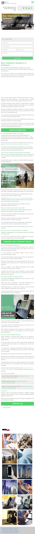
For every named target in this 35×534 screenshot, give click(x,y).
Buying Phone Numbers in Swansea (10, 528)
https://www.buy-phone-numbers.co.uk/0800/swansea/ (18, 198)
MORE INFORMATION (17, 130)
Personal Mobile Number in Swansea (10, 532)
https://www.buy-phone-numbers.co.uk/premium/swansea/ (16, 144)
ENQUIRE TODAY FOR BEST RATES (17, 242)
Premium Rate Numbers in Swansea (10, 529)
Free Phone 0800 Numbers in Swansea (10, 531)
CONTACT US (17, 403)
